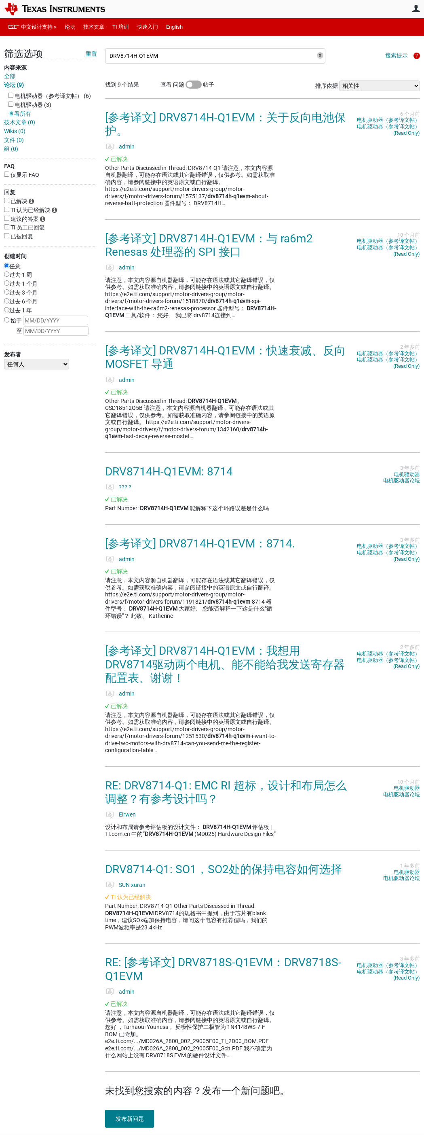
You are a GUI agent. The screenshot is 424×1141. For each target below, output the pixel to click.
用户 (416, 8)
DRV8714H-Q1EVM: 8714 (169, 471)
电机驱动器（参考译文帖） (388, 120)
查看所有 (19, 113)
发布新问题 (131, 1119)
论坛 (70, 27)
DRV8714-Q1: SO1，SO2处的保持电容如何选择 (223, 869)
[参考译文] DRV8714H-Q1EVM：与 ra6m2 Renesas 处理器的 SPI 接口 (209, 245)
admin (127, 146)
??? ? (125, 487)
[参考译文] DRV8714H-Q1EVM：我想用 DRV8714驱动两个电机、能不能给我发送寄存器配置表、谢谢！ (225, 664)
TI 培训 (120, 27)
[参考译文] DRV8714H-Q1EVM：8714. (200, 543)
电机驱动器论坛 (401, 480)
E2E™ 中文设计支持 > (32, 27)
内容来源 (15, 67)
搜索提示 (396, 55)
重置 (91, 54)
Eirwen (127, 814)
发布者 (12, 354)
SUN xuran (132, 885)
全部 (9, 76)
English (174, 27)
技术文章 (93, 27)
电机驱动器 (407, 474)
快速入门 (147, 27)
